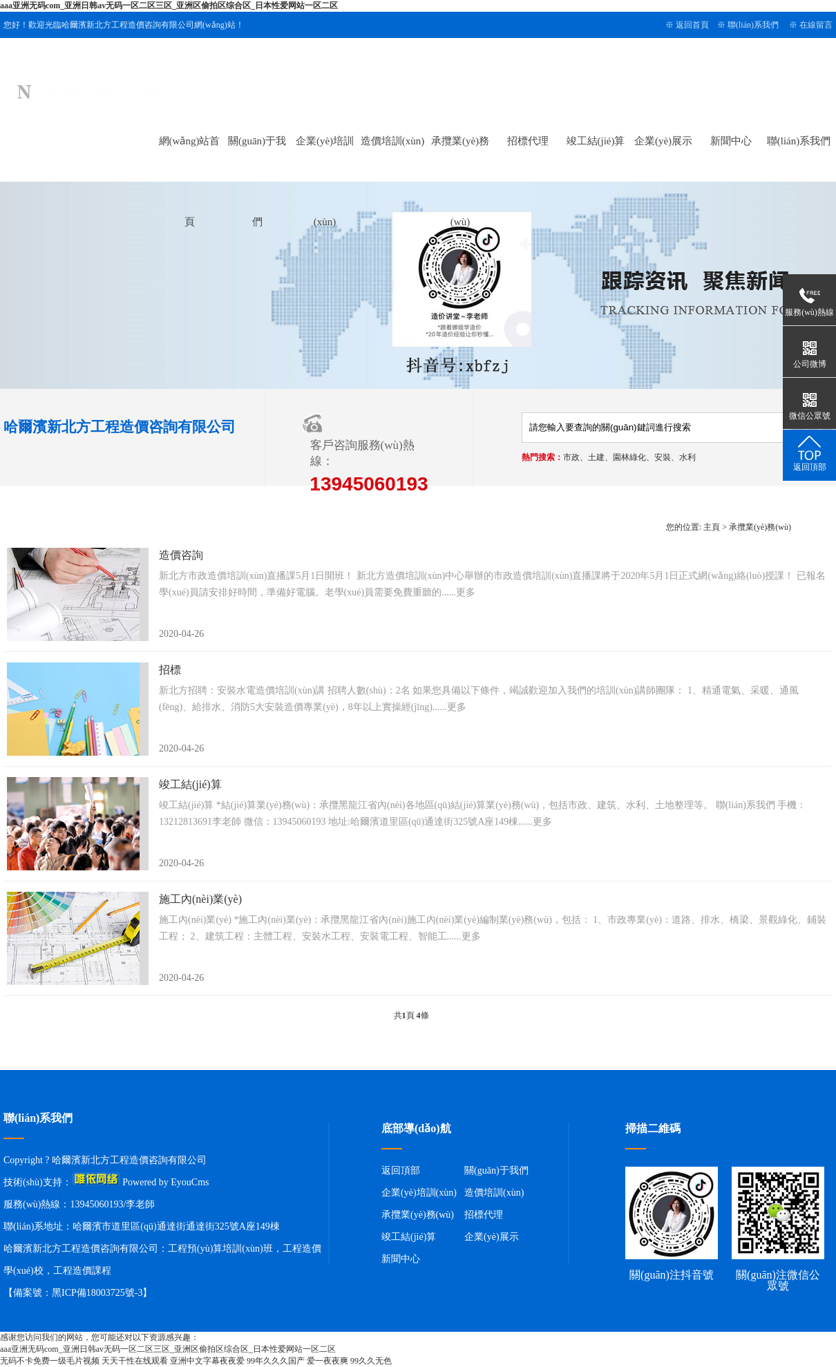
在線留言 (816, 25)
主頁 (711, 527)
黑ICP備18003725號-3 (97, 1293)
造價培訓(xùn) (393, 140)
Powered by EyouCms (164, 1182)
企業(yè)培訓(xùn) (419, 1192)
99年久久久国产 (276, 1361)
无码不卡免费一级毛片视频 (49, 1361)
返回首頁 (692, 25)
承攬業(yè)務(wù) (760, 527)
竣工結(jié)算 (596, 140)
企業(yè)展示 (663, 140)
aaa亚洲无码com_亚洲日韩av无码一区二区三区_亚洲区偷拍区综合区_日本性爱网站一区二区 (169, 5)
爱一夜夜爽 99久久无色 (349, 1361)
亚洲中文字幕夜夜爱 (207, 1361)
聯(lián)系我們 (753, 25)
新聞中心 (731, 140)
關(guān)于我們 (496, 1170)
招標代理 (528, 140)
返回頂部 (400, 1170)
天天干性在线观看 (135, 1361)
